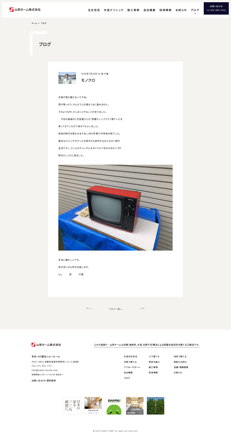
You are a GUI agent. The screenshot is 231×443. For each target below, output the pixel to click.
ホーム (34, 20)
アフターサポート (132, 363)
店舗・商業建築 (181, 363)
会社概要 (160, 8)
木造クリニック (133, 8)
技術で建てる (180, 353)
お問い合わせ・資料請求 (44, 377)
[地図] (76, 358)
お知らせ (185, 8)
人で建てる (154, 353)
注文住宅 (117, 8)
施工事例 (148, 8)
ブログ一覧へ (115, 305)
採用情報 (173, 8)
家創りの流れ (180, 358)
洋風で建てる (130, 358)
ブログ (196, 8)
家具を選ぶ (154, 358)
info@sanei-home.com (45, 367)
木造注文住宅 (130, 353)
